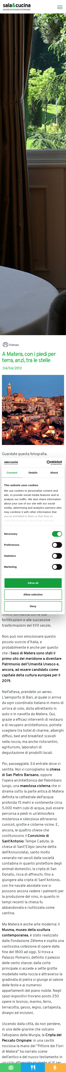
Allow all (33, 582)
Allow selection (33, 594)
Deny (33, 606)
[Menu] (58, 7)
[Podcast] (55, 1067)
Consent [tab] (12, 472)
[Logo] (17, 7)
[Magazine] (11, 1067)
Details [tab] (33, 472)
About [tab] (54, 472)
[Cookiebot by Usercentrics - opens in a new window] (47, 462)
